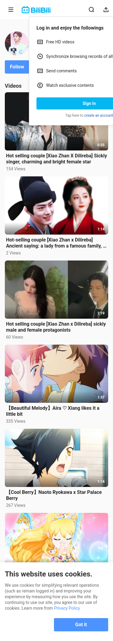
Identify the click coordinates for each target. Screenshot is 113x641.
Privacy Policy (67, 608)
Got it (81, 624)
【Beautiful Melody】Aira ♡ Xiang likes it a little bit (52, 411)
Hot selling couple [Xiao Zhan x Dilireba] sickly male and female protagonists (56, 327)
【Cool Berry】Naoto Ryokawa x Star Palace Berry (54, 495)
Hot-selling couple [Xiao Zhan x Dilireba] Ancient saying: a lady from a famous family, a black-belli (55, 243)
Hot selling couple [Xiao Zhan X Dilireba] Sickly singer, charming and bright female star (56, 159)
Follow (17, 67)
